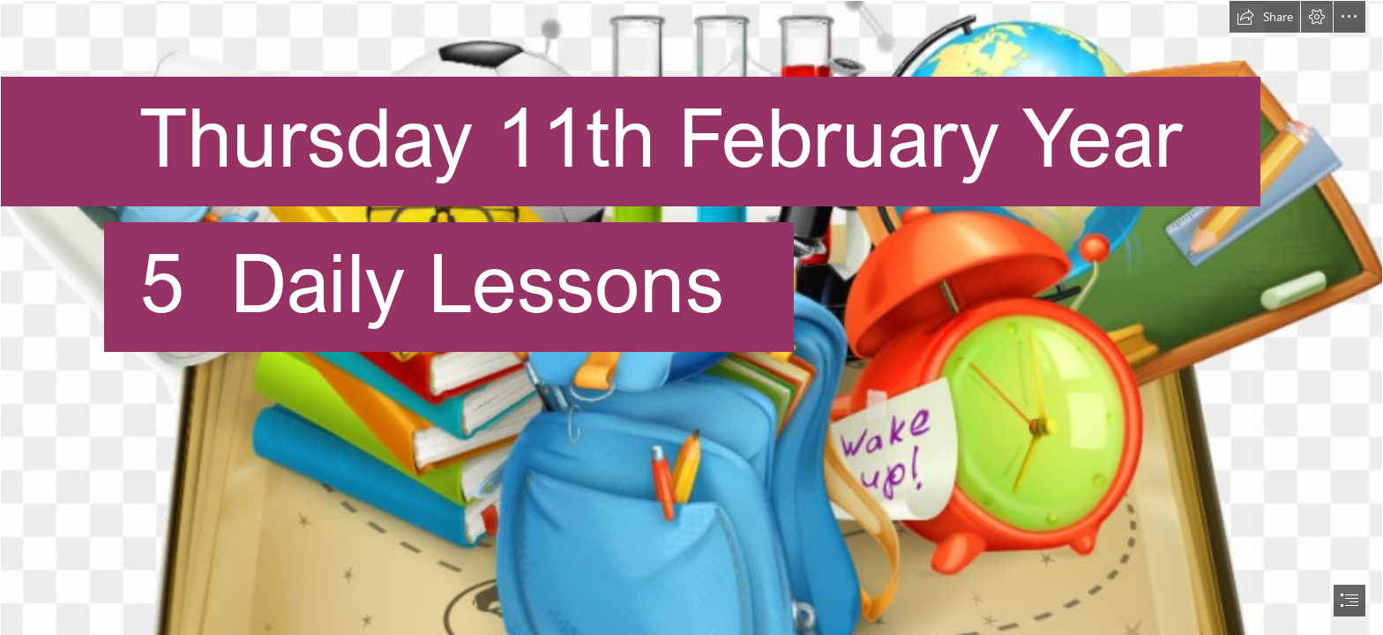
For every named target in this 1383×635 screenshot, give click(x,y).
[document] (691, 317)
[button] (1265, 17)
